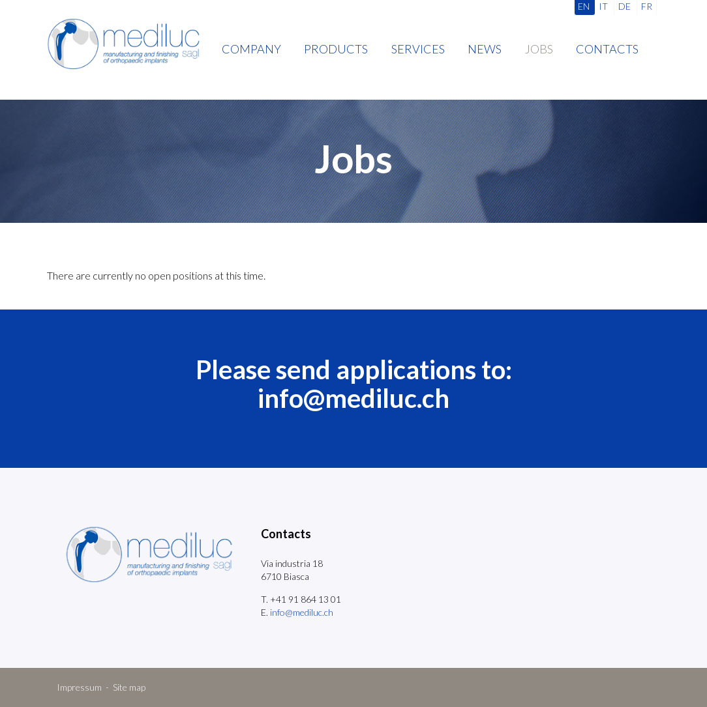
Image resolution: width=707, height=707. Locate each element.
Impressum (79, 687)
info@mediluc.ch (353, 398)
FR (646, 6)
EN (584, 6)
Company (251, 49)
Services (418, 49)
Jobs (539, 49)
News (485, 49)
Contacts (607, 49)
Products (336, 49)
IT (603, 6)
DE (624, 6)
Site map (129, 687)
